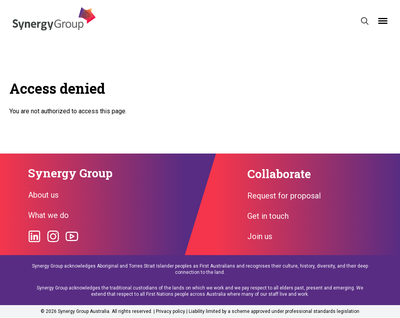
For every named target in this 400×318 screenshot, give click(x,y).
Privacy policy (170, 311)
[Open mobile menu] (383, 21)
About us (43, 195)
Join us (259, 236)
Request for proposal (284, 195)
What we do (48, 215)
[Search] (365, 21)
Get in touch (268, 216)
